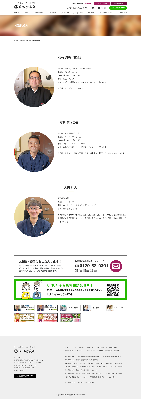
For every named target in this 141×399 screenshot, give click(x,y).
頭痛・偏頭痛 (93, 360)
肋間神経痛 (84, 360)
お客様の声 (64, 13)
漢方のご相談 (102, 4)
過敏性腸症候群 (95, 356)
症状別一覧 (38, 13)
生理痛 (97, 363)
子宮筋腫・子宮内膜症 (86, 363)
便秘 (87, 356)
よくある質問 (78, 13)
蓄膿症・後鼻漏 (80, 370)
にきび (74, 367)
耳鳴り (88, 370)
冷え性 (76, 363)
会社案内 (123, 13)
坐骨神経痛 (76, 360)
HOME (16, 13)
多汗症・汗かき (102, 367)
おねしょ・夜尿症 (117, 373)
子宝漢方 (71, 356)
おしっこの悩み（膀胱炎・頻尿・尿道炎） (88, 373)
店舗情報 (52, 13)
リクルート (91, 13)
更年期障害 (118, 363)
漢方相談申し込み (111, 347)
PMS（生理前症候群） (107, 363)
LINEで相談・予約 (118, 8)
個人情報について (70, 382)
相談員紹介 (108, 351)
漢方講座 (116, 351)
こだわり (26, 13)
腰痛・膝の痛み (116, 356)
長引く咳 (101, 377)
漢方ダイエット (81, 377)
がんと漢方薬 (118, 367)
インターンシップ (106, 13)
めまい (94, 370)
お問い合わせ (118, 4)
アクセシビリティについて (86, 382)
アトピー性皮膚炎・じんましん (86, 367)
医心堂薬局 (70, 395)
